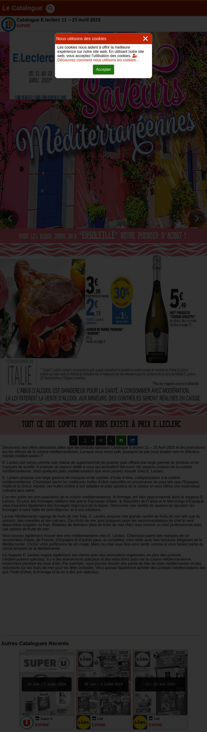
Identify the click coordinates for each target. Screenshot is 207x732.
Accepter (103, 69)
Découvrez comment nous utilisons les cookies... (98, 58)
